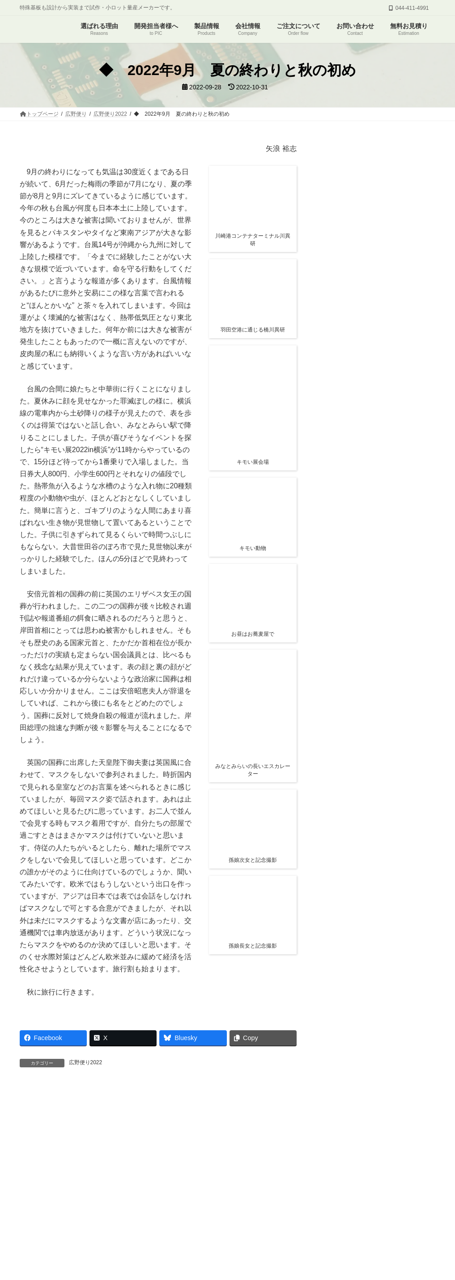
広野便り (109, 1190)
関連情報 (367, 305)
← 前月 (54, 1255)
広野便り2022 (85, 1062)
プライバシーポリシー (391, 1190)
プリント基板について (55, 1190)
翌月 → (114, 1255)
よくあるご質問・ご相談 (166, 1190)
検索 (416, 545)
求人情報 (337, 1190)
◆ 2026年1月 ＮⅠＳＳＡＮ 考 (373, 361)
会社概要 (223, 1190)
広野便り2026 (372, 199)
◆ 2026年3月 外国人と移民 (368, 246)
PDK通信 (299, 1190)
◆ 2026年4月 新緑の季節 (365, 210)
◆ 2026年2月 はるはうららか (372, 281)
